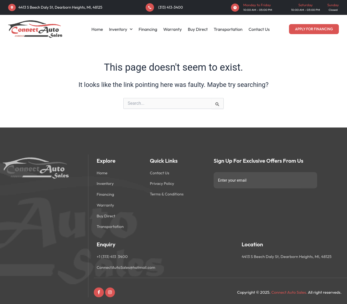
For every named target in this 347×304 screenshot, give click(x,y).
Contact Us (259, 29)
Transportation (228, 29)
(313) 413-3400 (170, 7)
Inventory (121, 29)
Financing (148, 29)
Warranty (172, 29)
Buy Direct (198, 29)
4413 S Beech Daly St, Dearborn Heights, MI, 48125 (60, 7)
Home (97, 29)
